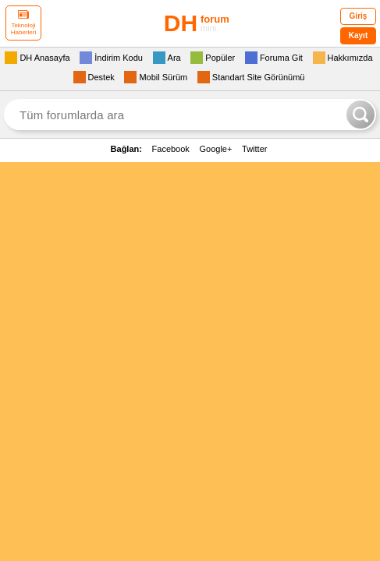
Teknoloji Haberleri (23, 23)
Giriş (359, 16)
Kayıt (358, 35)
